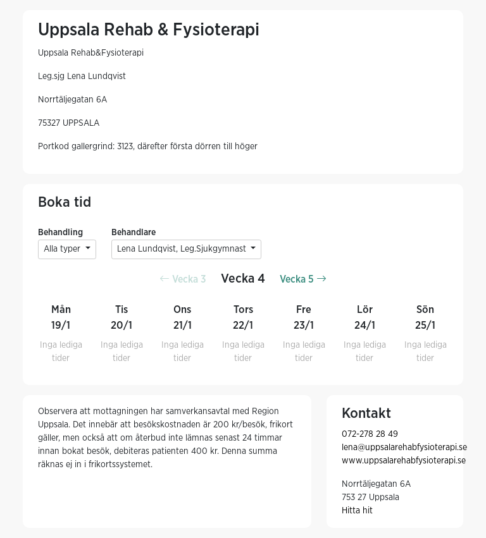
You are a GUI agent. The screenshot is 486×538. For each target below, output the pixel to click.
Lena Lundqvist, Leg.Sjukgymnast (183, 249)
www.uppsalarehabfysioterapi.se (404, 460)
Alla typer (63, 249)
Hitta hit (357, 510)
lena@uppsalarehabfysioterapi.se (404, 447)
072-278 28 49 (370, 434)
